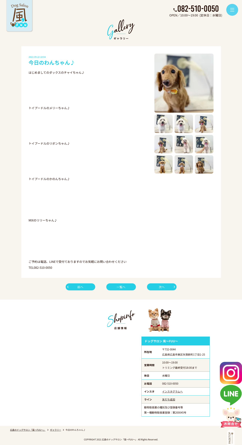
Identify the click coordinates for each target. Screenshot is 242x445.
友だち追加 (168, 399)
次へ (162, 287)
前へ (80, 287)
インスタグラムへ (172, 391)
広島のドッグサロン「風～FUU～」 (28, 429)
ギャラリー (55, 429)
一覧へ (120, 287)
